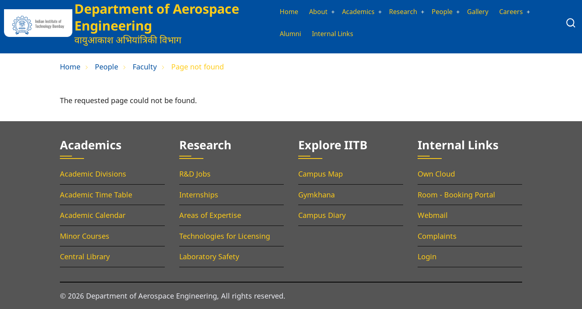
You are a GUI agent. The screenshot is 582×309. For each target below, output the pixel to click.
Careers (519, 11)
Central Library (85, 256)
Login (427, 256)
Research (403, 11)
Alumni (281, 34)
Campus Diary (322, 215)
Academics (354, 11)
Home (279, 11)
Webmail (433, 215)
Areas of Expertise (210, 215)
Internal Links (327, 34)
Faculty (145, 66)
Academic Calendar (92, 215)
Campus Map (320, 174)
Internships (198, 194)
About (310, 11)
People (445, 11)
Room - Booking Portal (456, 194)
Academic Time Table (96, 194)
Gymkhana (316, 194)
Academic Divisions (93, 174)
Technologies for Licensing (224, 236)
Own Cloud (436, 174)
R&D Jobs (195, 174)
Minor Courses (84, 236)
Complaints (437, 236)
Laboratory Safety (209, 256)
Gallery (484, 11)
